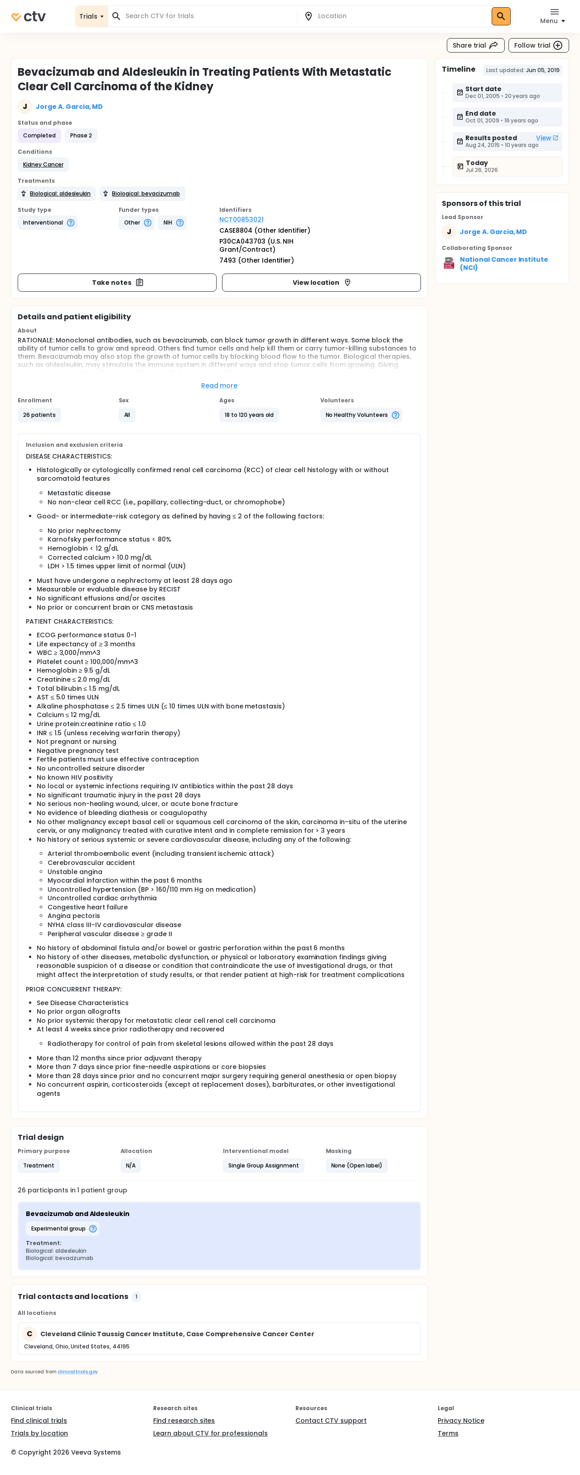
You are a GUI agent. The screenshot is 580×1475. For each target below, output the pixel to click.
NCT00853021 (241, 219)
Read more (219, 385)
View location (322, 282)
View (547, 138)
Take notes (118, 282)
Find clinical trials (39, 1420)
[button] (43, 164)
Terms (448, 1433)
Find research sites (184, 1420)
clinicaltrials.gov (77, 1371)
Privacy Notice (461, 1420)
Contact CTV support (331, 1420)
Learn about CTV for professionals (210, 1433)
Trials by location (39, 1433)
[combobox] (208, 16)
